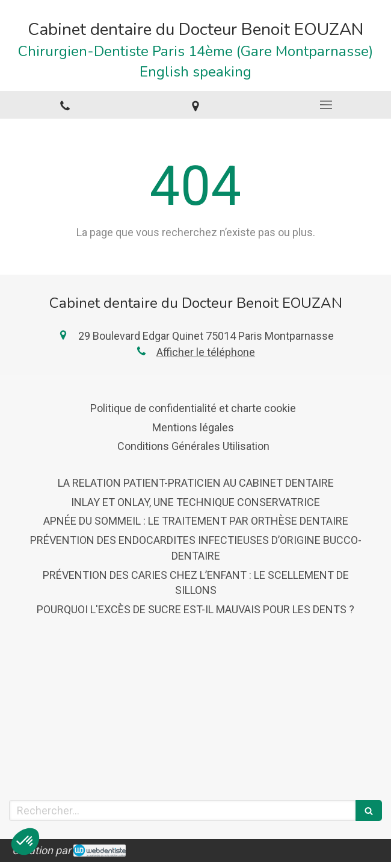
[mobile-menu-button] (325, 105)
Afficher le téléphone (205, 352)
